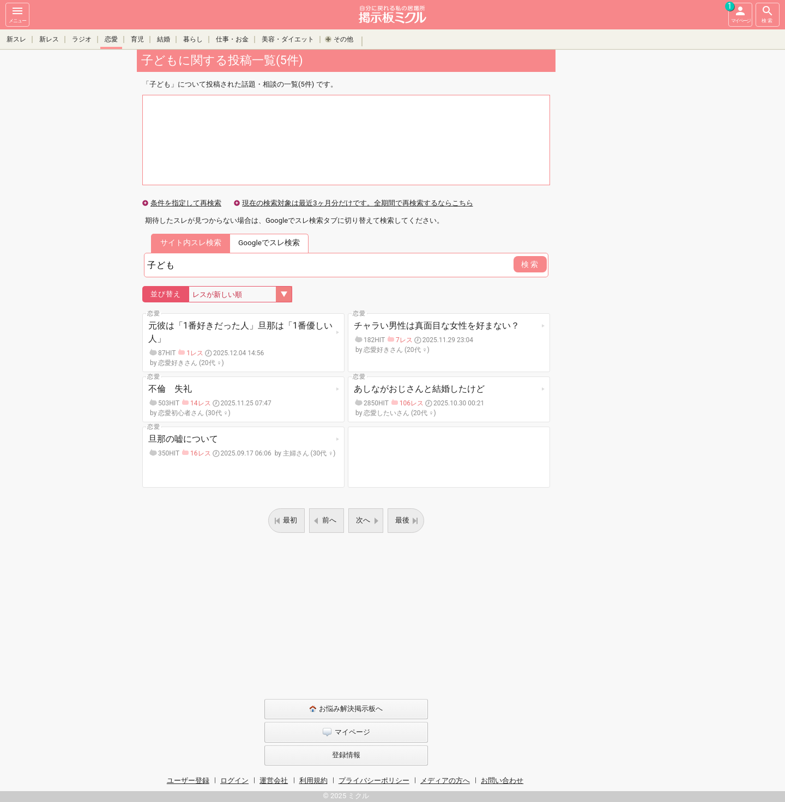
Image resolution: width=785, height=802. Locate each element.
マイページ (739, 13)
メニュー (17, 13)
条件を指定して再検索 (185, 203)
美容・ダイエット (288, 39)
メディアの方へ (445, 780)
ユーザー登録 (188, 780)
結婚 (163, 39)
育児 (137, 39)
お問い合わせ (502, 780)
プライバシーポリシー (374, 780)
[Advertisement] (632, 212)
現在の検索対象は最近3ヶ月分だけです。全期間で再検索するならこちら (357, 203)
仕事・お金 (232, 39)
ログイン (234, 780)
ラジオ (82, 39)
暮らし (193, 39)
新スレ (16, 39)
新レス (49, 39)
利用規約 (313, 780)
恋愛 (111, 39)
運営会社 (273, 780)
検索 (767, 13)
